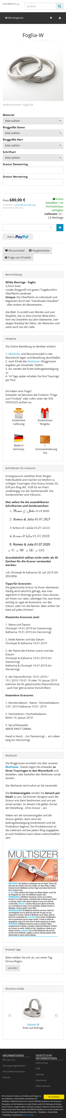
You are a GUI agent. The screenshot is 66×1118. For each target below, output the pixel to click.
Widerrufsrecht (43, 1086)
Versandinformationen (14, 1071)
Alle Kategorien (14, 17)
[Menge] (29, 227)
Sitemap (40, 1074)
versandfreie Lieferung (24, 204)
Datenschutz (42, 1062)
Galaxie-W (33, 1024)
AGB (38, 1068)
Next (56, 1015)
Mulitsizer (14, 354)
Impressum (41, 1080)
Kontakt (6, 1077)
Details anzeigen (28, 1116)
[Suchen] (40, 6)
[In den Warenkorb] (59, 227)
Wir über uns (9, 1059)
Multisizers (34, 361)
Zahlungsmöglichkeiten (14, 1065)
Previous (9, 1015)
